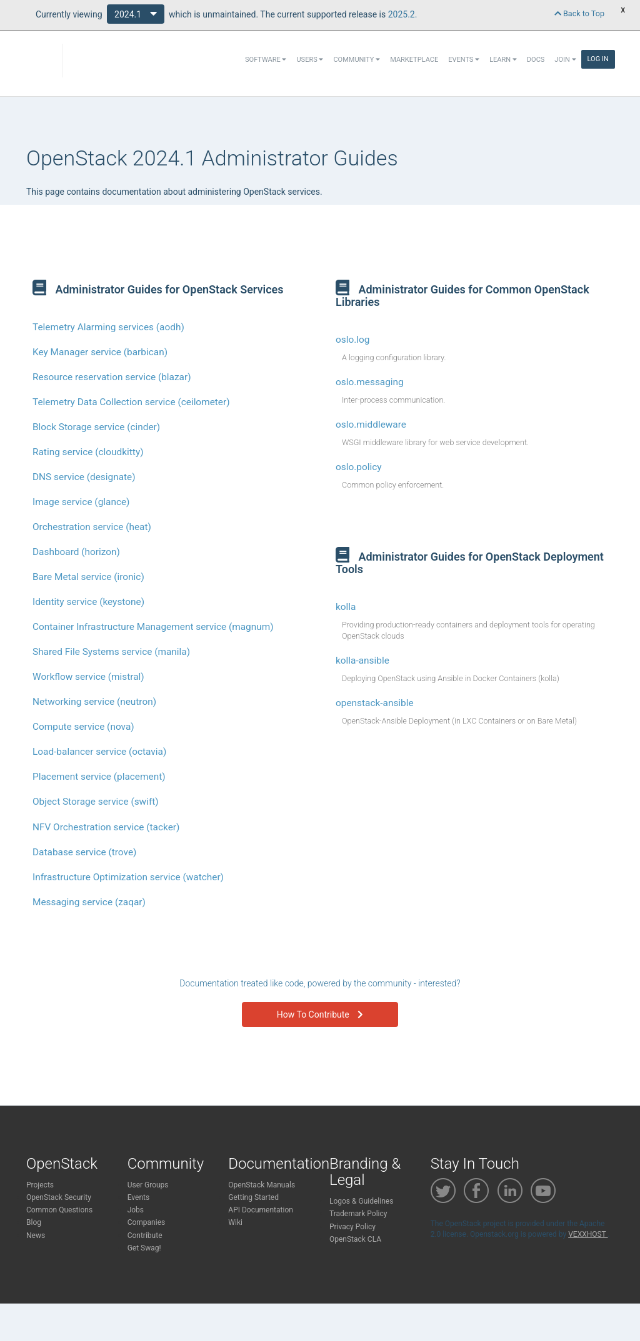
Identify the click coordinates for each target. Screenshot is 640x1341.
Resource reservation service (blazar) (111, 377)
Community (356, 60)
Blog (33, 1222)
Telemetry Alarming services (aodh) (108, 327)
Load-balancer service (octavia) (99, 751)
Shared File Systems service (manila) (111, 651)
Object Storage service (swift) (95, 801)
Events (463, 60)
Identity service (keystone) (88, 601)
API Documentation (260, 1210)
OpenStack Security (58, 1197)
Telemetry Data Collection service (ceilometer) (131, 402)
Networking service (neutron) (94, 701)
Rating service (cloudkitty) (88, 452)
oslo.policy (359, 467)
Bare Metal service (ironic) (88, 576)
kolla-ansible (362, 660)
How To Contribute (320, 1014)
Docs (535, 60)
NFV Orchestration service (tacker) (105, 827)
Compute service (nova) (83, 726)
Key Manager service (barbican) (100, 352)
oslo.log (352, 339)
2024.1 (135, 13)
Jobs (136, 1210)
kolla (346, 606)
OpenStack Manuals (261, 1185)
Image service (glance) (80, 502)
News (35, 1235)
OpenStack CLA (355, 1239)
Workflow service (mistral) (88, 676)
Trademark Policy (358, 1213)
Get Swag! (144, 1248)
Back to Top (579, 13)
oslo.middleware (371, 424)
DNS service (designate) (84, 477)
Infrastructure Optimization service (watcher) (128, 877)
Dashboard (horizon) (76, 552)
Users (309, 60)
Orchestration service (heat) (91, 527)
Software (265, 60)
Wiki (235, 1222)
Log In (598, 59)
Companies (147, 1222)
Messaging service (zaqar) (89, 902)
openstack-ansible (375, 703)
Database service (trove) (84, 852)
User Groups (148, 1185)
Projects (40, 1185)
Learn (503, 60)
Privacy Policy (352, 1226)
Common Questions (59, 1210)
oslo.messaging (370, 382)
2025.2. (403, 14)
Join (565, 60)
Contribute (145, 1235)
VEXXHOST (588, 1234)
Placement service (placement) (99, 776)
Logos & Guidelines (361, 1201)
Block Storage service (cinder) (96, 427)
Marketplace (414, 60)
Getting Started (253, 1197)
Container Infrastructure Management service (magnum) (153, 626)
